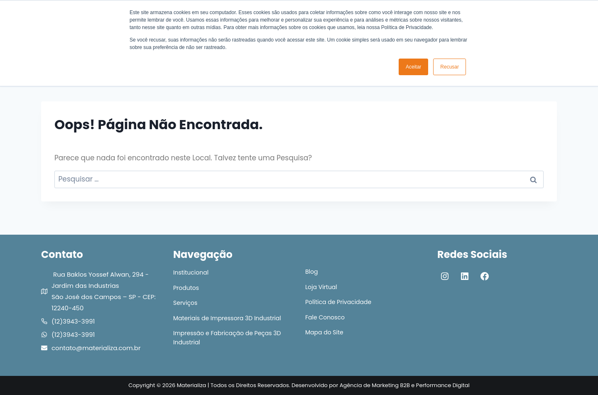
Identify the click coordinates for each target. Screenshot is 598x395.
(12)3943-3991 (73, 321)
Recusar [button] (449, 67)
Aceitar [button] (413, 67)
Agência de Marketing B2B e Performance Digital (405, 385)
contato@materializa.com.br (95, 347)
